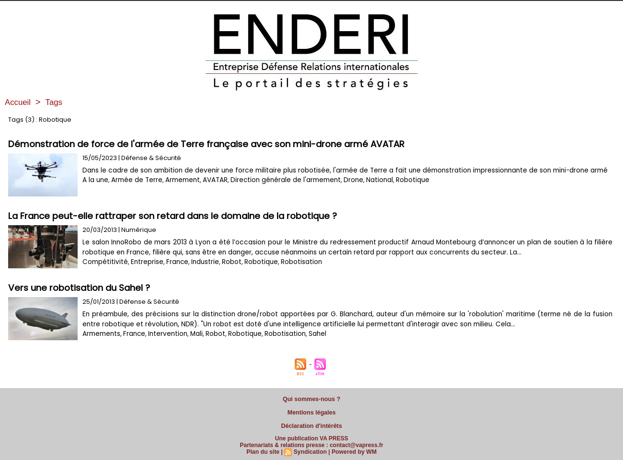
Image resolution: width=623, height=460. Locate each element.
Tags (56, 102)
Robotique (403, 190)
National (371, 190)
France (172, 261)
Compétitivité (103, 261)
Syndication (310, 449)
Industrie (199, 261)
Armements (100, 333)
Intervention (165, 333)
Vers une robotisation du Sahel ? (81, 287)
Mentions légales (311, 411)
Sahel (310, 333)
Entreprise (143, 261)
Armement (179, 190)
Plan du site (264, 449)
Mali (192, 333)
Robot (225, 261)
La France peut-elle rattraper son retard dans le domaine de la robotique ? (178, 215)
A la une (94, 190)
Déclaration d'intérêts (311, 423)
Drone (345, 190)
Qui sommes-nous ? (311, 399)
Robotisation (292, 261)
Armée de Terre (135, 190)
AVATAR (211, 190)
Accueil (19, 102)
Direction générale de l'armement (280, 190)
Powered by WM (353, 449)
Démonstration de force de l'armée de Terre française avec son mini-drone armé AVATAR (211, 144)
